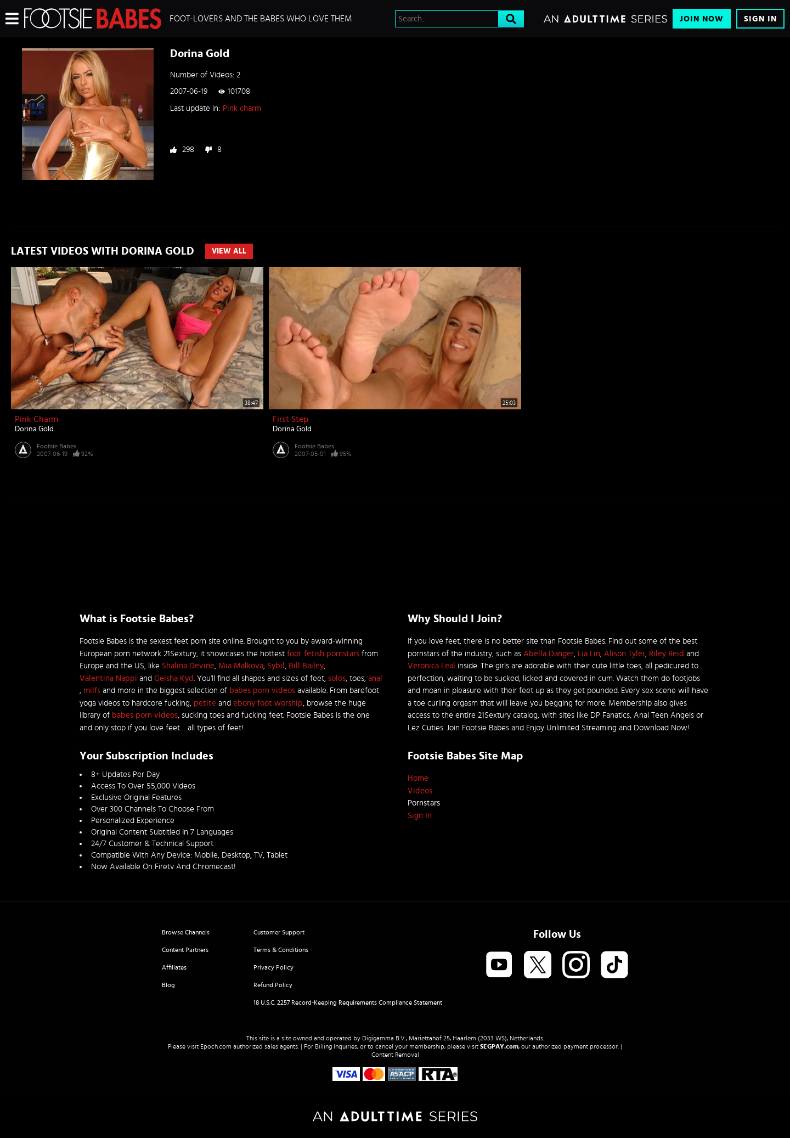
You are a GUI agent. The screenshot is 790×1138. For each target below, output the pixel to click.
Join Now (702, 19)
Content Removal (395, 1054)
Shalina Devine (188, 666)
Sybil (276, 666)
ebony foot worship (268, 703)
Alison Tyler (624, 654)
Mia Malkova (240, 666)
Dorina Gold (34, 429)
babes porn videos (262, 690)
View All (229, 251)
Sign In (760, 19)
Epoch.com (216, 1046)
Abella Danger (548, 654)
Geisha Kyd (174, 678)
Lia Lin (589, 654)
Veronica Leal (431, 666)
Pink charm (242, 108)
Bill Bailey (306, 666)
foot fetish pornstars (323, 654)
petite (205, 703)
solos (337, 678)
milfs (91, 690)
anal (375, 678)
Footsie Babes (56, 446)
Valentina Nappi (108, 678)
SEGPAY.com (499, 1046)
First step (290, 419)
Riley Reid (666, 654)
